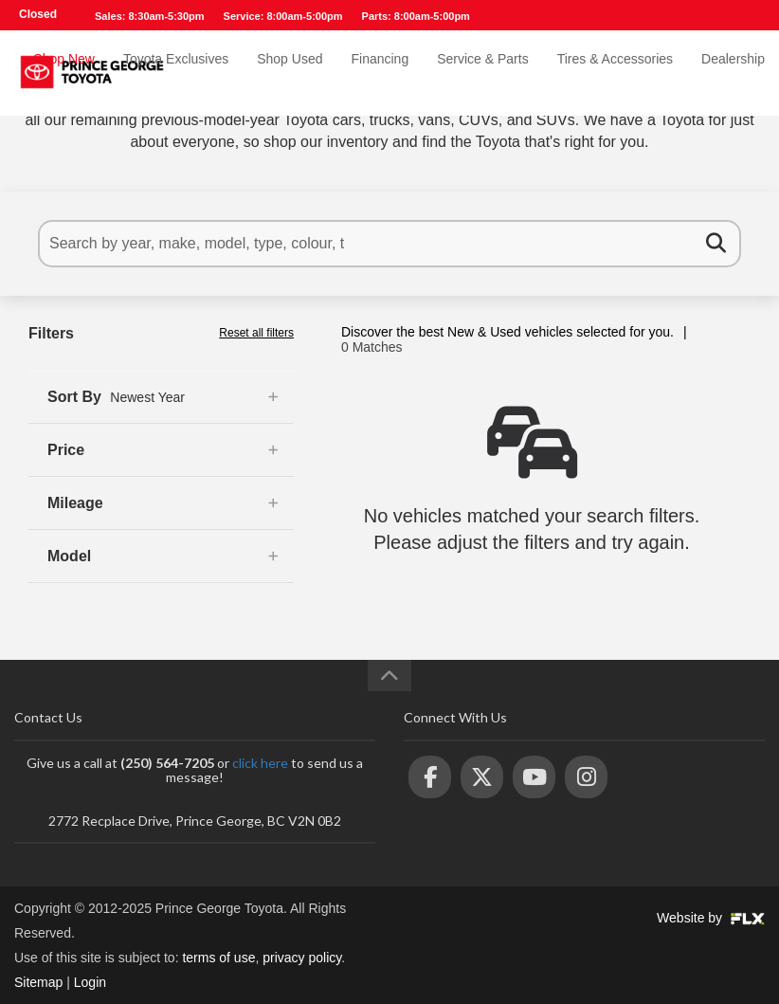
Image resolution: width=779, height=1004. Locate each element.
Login (90, 982)
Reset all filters (256, 332)
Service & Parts (482, 73)
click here (260, 763)
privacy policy (302, 957)
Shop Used (289, 73)
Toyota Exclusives (175, 73)
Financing (379, 73)
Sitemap (38, 982)
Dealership (733, 73)
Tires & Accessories (615, 73)
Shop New (64, 73)
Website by (711, 917)
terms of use (218, 957)
